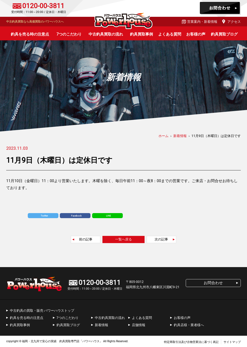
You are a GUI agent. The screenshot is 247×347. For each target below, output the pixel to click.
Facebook (76, 215)
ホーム (163, 136)
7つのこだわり (69, 34)
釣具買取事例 (141, 34)
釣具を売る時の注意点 (30, 34)
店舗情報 (138, 325)
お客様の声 (195, 34)
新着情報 (101, 325)
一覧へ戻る (123, 239)
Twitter (44, 215)
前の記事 (85, 239)
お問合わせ (220, 8)
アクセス (234, 22)
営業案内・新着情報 (202, 22)
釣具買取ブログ (224, 34)
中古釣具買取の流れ (106, 34)
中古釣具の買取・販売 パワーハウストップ (42, 310)
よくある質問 (169, 34)
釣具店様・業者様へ (189, 325)
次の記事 (161, 239)
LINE (108, 215)
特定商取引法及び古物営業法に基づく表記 (191, 342)
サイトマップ (232, 342)
